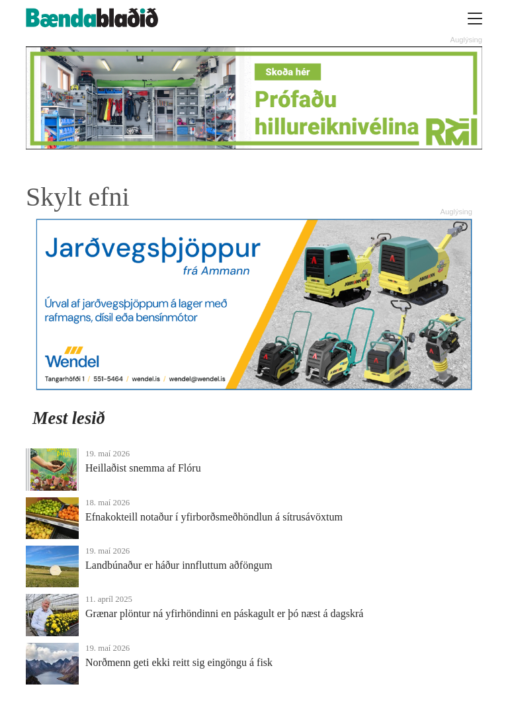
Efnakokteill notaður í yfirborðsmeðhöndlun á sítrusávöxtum (214, 516)
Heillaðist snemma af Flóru (143, 468)
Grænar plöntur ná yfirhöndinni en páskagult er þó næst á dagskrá (224, 613)
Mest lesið (68, 418)
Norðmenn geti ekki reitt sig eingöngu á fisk (179, 662)
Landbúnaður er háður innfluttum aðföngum (179, 565)
